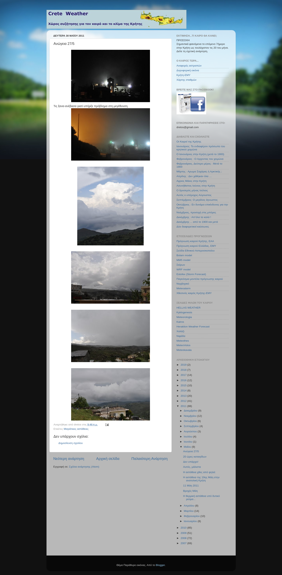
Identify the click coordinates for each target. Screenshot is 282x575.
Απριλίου (189, 505)
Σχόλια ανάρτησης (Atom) (84, 466)
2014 (184, 390)
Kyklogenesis (184, 312)
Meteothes (183, 340)
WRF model (184, 269)
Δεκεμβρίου (191, 410)
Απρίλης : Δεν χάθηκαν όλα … (194, 176)
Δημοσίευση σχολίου (71, 443)
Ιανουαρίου (191, 521)
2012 (184, 400)
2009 (184, 533)
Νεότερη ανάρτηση (68, 459)
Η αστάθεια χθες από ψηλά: (199, 472)
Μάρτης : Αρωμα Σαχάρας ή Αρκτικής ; (199, 171)
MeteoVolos (184, 345)
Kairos (180, 321)
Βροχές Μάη (190, 490)
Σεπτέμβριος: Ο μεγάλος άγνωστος (197, 199)
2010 (184, 527)
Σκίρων (181, 264)
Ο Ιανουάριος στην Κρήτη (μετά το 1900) (200, 154)
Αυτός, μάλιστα (192, 466)
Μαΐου (188, 446)
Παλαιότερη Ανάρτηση (149, 459)
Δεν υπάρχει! (190, 461)
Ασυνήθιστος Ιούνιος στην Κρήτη (196, 185)
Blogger (160, 565)
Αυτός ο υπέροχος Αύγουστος (194, 195)
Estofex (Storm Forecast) (191, 274)
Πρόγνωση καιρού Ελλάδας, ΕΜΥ (196, 245)
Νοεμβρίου (190, 415)
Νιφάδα (181, 336)
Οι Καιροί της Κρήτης (189, 141)
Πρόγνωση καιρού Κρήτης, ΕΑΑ (195, 241)
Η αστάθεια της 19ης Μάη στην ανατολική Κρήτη (201, 479)
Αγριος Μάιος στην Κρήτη (192, 180)
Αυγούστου (191, 431)
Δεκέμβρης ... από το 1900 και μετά (197, 221)
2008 (184, 538)
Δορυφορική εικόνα (188, 70)
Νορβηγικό (183, 283)
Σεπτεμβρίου (192, 426)
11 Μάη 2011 (191, 485)
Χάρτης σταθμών (186, 79)
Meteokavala (184, 350)
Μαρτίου (189, 510)
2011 (184, 406)
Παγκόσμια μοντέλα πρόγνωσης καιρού (200, 278)
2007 (184, 543)
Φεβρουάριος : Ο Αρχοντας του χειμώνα (200, 158)
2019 (184, 364)
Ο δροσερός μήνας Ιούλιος (192, 190)
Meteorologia (184, 317)
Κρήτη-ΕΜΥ (184, 75)
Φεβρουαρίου (192, 516)
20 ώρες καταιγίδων (194, 456)
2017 (184, 374)
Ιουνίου (188, 441)
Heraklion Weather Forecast (193, 326)
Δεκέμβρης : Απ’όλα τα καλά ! (194, 217)
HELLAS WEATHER (189, 307)
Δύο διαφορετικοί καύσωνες (193, 226)
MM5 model (184, 260)
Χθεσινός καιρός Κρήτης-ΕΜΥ (194, 293)
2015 (184, 385)
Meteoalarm (184, 288)
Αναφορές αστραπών (189, 65)
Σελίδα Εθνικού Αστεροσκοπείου (196, 250)
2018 (184, 369)
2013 (184, 395)
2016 (184, 380)
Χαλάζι (180, 331)
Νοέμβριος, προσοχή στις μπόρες (196, 212)
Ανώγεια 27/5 (191, 451)
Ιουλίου (188, 436)
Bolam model (184, 255)
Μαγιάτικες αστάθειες (76, 428)
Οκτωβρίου (191, 421)
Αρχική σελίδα (107, 459)
